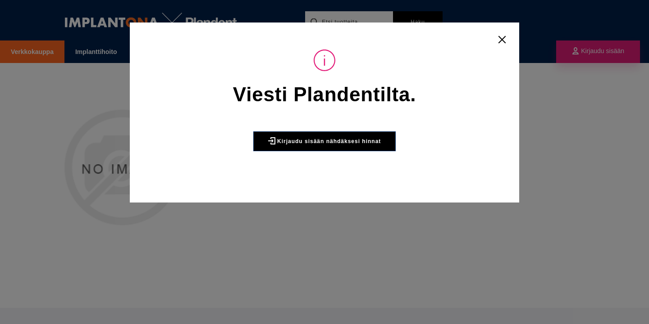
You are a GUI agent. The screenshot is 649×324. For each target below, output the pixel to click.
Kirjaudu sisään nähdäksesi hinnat (324, 140)
